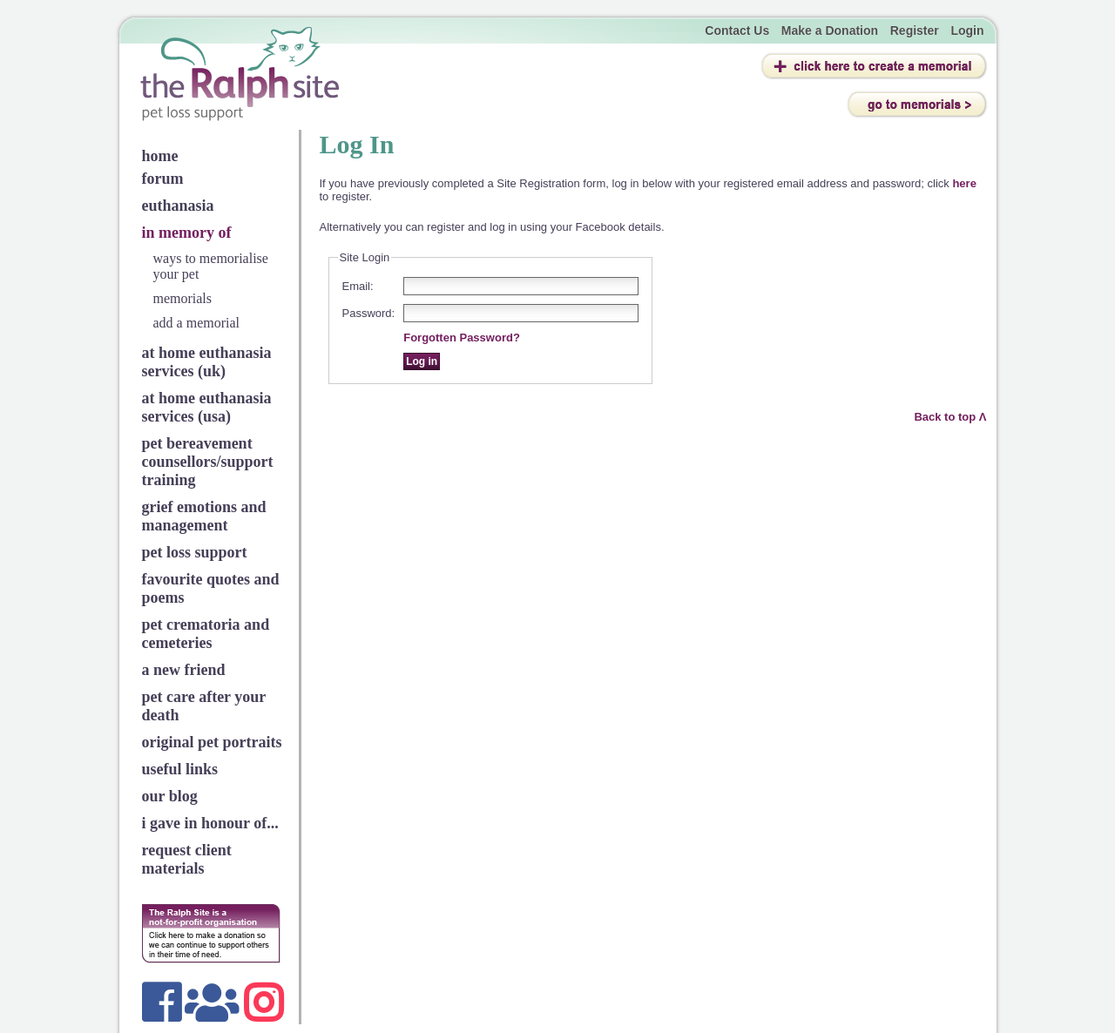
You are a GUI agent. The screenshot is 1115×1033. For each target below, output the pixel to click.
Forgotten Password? (461, 337)
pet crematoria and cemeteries (206, 634)
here (964, 183)
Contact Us (737, 30)
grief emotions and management (204, 516)
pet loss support (194, 552)
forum (163, 178)
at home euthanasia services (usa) (207, 407)
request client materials (187, 859)
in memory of (187, 232)
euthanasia (178, 205)
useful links (180, 769)
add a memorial (196, 322)
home (160, 156)
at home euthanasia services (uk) (207, 362)
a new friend (184, 670)
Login (966, 30)
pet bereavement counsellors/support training (208, 462)
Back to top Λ (950, 416)
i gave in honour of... (210, 823)
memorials (183, 298)
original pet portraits (212, 742)
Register (914, 30)
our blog (170, 796)
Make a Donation (829, 30)
